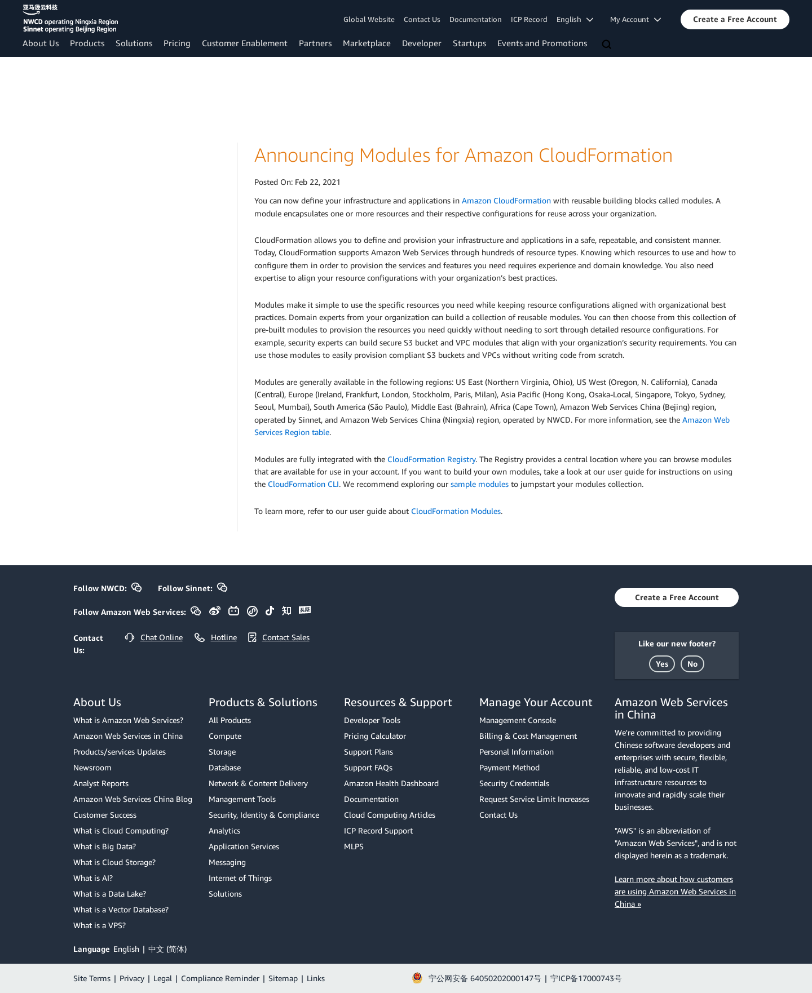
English (126, 949)
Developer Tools (372, 720)
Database (225, 767)
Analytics (224, 830)
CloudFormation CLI (303, 484)
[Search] (608, 45)
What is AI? (93, 878)
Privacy (132, 978)
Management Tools (242, 799)
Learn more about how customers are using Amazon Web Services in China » (675, 891)
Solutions (134, 43)
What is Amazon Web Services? (128, 720)
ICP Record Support (378, 830)
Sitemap (283, 978)
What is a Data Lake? (109, 893)
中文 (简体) (167, 949)
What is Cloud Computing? (121, 830)
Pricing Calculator (375, 736)
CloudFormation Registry (431, 459)
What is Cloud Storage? (114, 862)
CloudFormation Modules (456, 511)
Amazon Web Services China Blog (132, 799)
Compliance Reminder (220, 978)
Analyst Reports (101, 783)
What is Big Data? (104, 846)
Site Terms (92, 978)
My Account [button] (635, 19)
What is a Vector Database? (121, 909)
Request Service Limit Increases (534, 799)
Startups (469, 43)
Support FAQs (368, 767)
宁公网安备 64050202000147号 (485, 978)
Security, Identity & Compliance (264, 814)
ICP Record (529, 19)
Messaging (227, 862)
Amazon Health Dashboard (391, 783)
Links (316, 978)
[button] (735, 19)
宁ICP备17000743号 (586, 978)
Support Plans (368, 751)
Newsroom (92, 767)
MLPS (354, 846)
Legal (162, 978)
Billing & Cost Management (528, 736)
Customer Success (104, 814)
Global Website (369, 19)
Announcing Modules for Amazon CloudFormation (463, 154)
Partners (315, 43)
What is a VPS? (99, 925)
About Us (41, 43)
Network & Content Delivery (258, 783)
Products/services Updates (119, 751)
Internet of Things (240, 878)
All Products (230, 720)
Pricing (177, 43)
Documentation (475, 19)
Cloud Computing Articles (389, 814)
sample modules (480, 484)
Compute (225, 736)
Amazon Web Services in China (128, 736)
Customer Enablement (245, 43)
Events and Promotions (542, 43)
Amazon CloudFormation (506, 200)
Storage (222, 751)
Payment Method (509, 767)
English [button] (575, 19)
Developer (422, 43)
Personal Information (516, 751)
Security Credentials (514, 783)
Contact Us (422, 19)
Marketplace (367, 43)
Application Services (244, 846)
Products (87, 43)
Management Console (517, 720)
